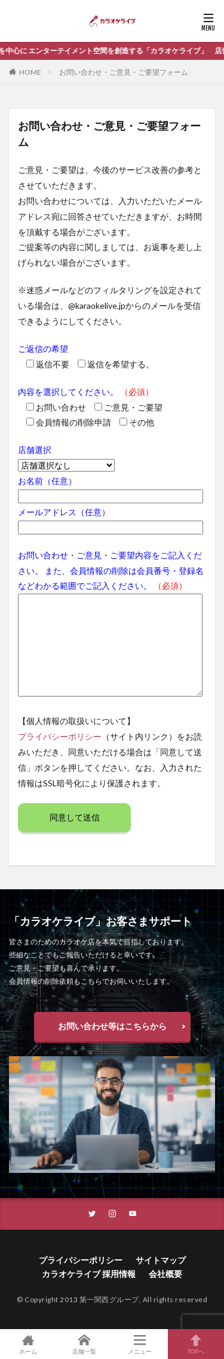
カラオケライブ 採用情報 (89, 1274)
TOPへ (196, 1344)
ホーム (28, 1344)
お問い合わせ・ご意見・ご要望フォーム (123, 72)
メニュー (140, 1344)
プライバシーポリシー (60, 736)
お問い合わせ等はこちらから (112, 1026)
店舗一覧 (84, 1344)
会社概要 (165, 1274)
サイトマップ (161, 1260)
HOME (30, 72)
